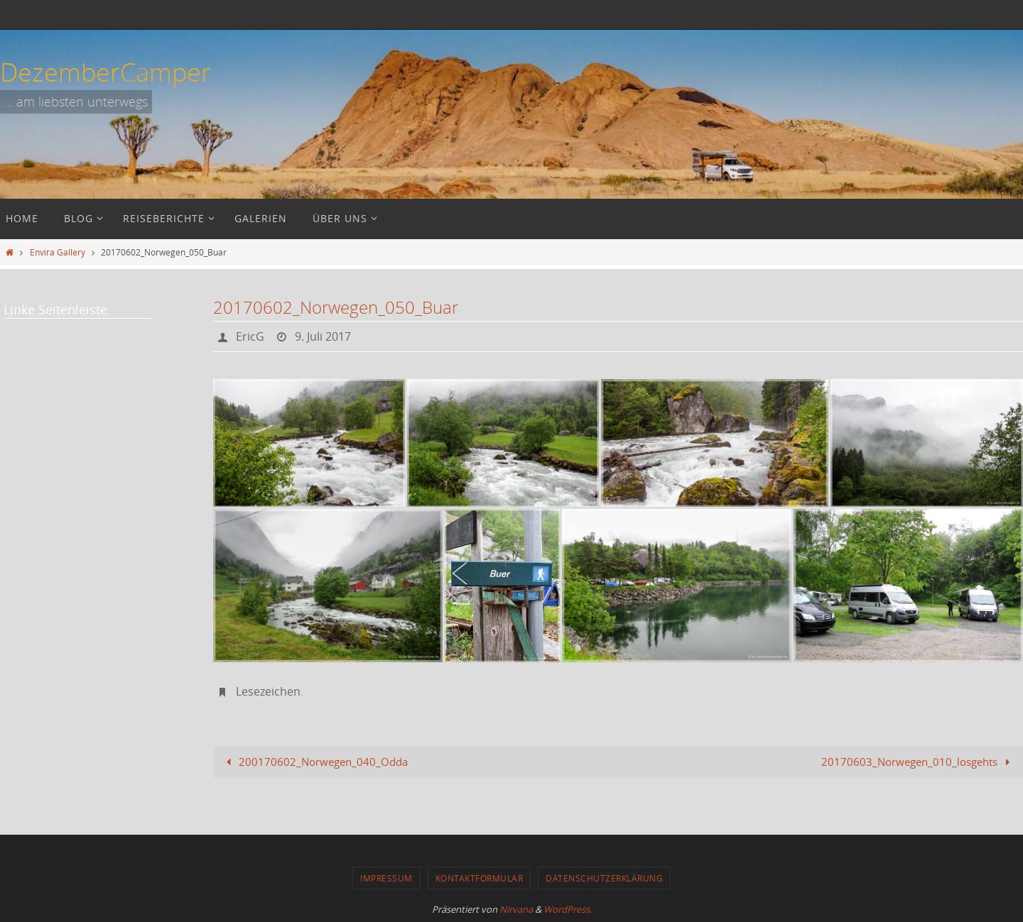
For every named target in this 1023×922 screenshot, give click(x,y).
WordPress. (567, 909)
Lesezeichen (268, 691)
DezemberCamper (105, 72)
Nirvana (516, 909)
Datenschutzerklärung (604, 878)
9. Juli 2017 (323, 336)
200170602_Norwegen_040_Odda (314, 761)
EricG (250, 336)
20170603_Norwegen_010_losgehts (918, 761)
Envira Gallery (57, 252)
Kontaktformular (479, 878)
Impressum (386, 878)
